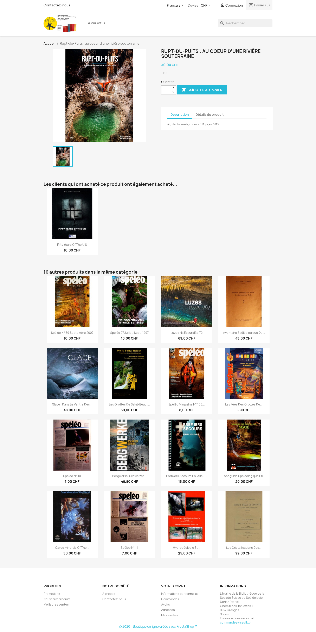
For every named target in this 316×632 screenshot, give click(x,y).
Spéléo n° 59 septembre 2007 (72, 333)
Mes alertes (169, 615)
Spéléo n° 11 (129, 548)
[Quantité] (166, 89)
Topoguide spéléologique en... (243, 476)
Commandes (170, 599)
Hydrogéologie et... (186, 548)
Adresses (168, 610)
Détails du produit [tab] (210, 114)
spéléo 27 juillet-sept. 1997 (129, 333)
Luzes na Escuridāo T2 (186, 333)
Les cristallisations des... (244, 548)
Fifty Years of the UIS (72, 245)
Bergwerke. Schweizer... (129, 476)
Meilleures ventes (56, 604)
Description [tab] (179, 114)
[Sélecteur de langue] (176, 5)
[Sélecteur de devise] (206, 5)
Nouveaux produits (57, 599)
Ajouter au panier (201, 90)
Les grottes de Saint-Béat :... (129, 404)
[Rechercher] (245, 23)
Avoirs (165, 604)
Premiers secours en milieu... (186, 476)
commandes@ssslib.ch (236, 622)
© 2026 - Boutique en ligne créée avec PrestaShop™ (158, 626)
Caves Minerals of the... (72, 548)
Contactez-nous (57, 5)
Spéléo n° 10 (72, 476)
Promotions (52, 594)
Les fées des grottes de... (244, 404)
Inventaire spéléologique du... (244, 333)
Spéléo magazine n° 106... (186, 404)
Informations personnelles (180, 594)
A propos (96, 23)
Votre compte (174, 586)
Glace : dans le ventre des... (72, 404)
